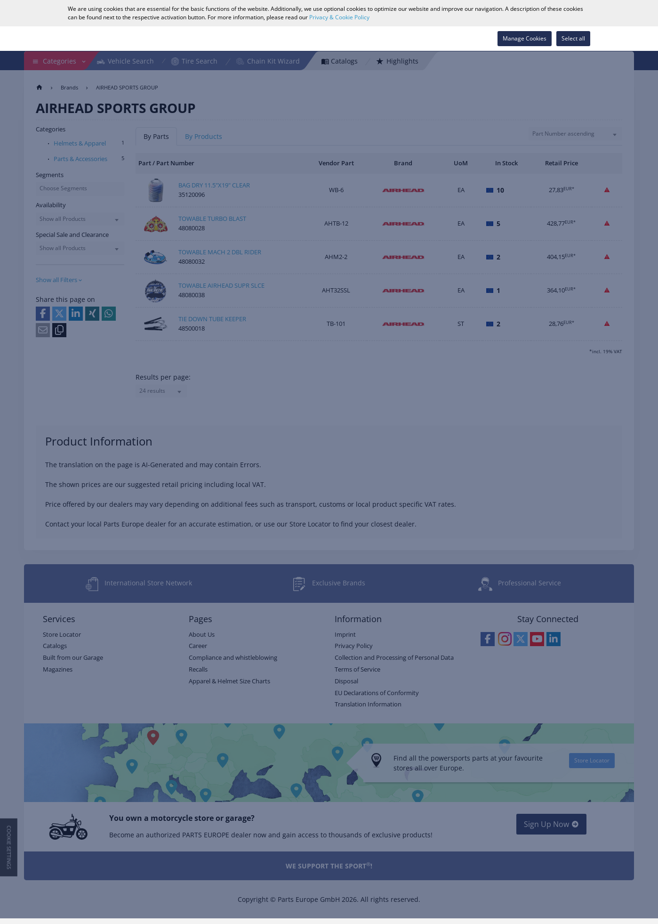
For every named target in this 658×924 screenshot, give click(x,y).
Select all (573, 38)
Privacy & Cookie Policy (339, 17)
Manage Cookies (524, 38)
